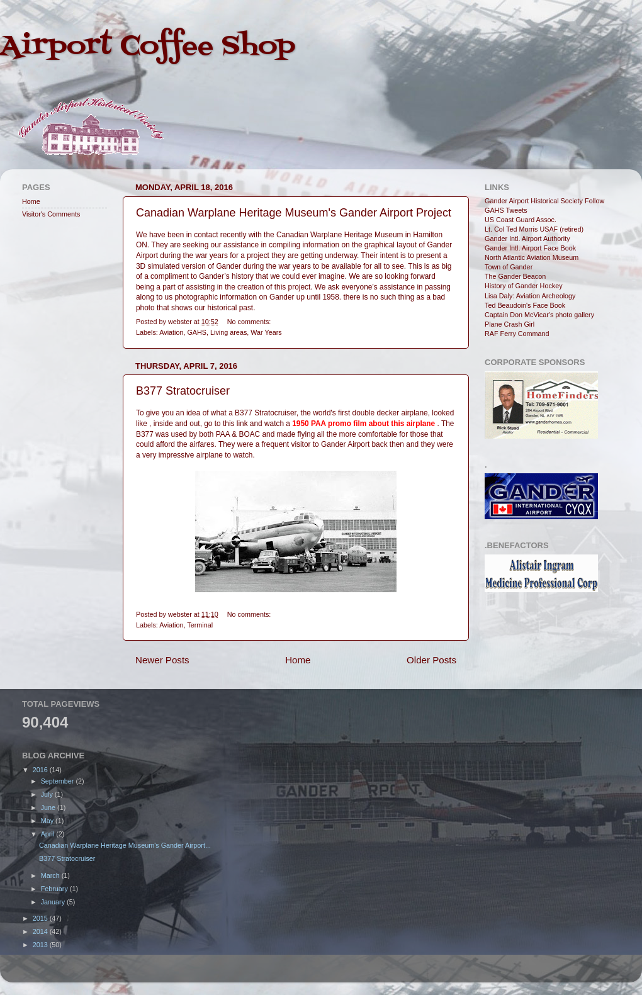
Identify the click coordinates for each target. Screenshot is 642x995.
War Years (266, 332)
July (48, 794)
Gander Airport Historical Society (534, 201)
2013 (41, 944)
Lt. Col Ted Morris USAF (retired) (534, 229)
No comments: (249, 321)
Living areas (228, 332)
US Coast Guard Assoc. (520, 219)
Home (297, 660)
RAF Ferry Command (517, 333)
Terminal (200, 625)
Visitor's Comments (51, 214)
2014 (41, 931)
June (49, 807)
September (58, 781)
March (51, 875)
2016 (41, 769)
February (55, 888)
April (49, 834)
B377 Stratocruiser (183, 391)
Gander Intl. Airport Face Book (530, 248)
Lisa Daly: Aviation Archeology (530, 296)
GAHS (196, 332)
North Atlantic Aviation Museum (531, 257)
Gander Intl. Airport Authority (527, 238)
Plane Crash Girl (509, 324)
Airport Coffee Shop (147, 46)
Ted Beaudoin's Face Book (525, 305)
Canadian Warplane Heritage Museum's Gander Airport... (125, 845)
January (54, 902)
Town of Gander (508, 267)
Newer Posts (162, 660)
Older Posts (431, 660)
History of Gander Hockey (524, 286)
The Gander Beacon (515, 276)
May (48, 820)
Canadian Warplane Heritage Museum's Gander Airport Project (293, 212)
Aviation (171, 332)
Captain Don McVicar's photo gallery (539, 314)
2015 (41, 918)
